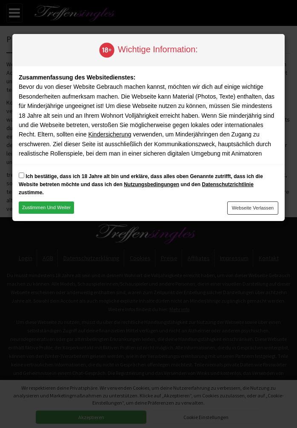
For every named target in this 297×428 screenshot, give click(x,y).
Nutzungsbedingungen (151, 184)
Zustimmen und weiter (46, 207)
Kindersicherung (109, 134)
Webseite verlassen (253, 207)
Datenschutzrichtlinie (227, 184)
